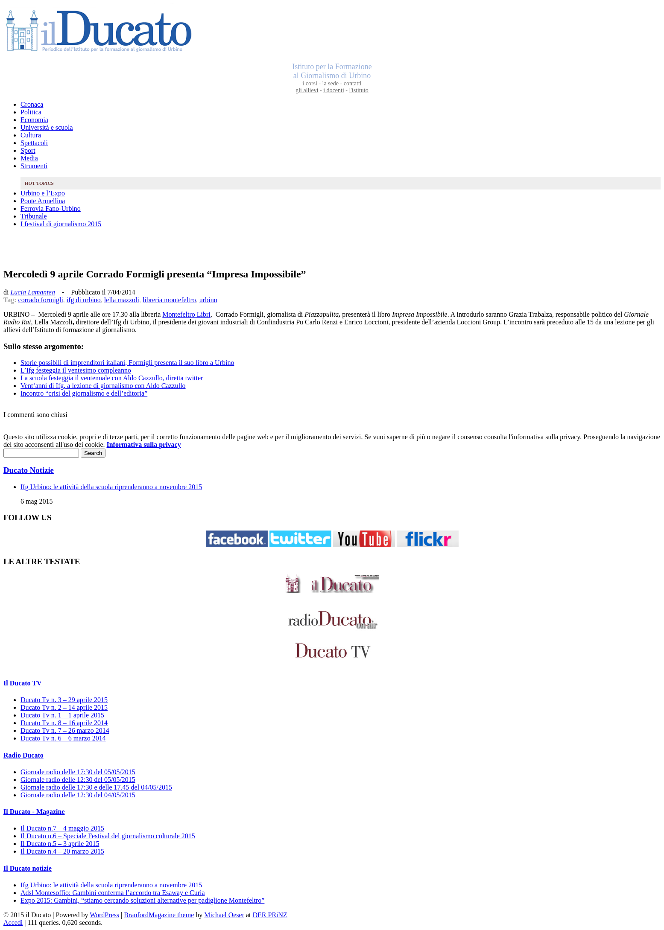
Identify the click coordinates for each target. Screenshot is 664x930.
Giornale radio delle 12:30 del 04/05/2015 (77, 795)
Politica (30, 112)
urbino (208, 299)
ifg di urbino (84, 299)
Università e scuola (46, 127)
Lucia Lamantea (32, 292)
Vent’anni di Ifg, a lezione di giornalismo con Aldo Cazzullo (103, 385)
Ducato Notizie (28, 470)
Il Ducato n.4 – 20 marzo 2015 (62, 851)
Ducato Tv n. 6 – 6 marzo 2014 (63, 738)
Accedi (13, 922)
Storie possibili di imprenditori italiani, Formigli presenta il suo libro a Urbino (127, 362)
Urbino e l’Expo (42, 193)
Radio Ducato (23, 755)
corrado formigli (40, 299)
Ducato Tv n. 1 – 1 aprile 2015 (62, 715)
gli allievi (306, 90)
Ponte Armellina (42, 200)
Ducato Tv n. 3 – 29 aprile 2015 (64, 699)
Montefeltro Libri (186, 314)
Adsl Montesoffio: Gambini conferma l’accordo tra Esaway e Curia (112, 892)
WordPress (104, 914)
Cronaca (31, 104)
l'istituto (358, 90)
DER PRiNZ (270, 914)
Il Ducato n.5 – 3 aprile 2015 (59, 843)
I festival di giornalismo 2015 (60, 223)
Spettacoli (34, 142)
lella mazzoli (121, 299)
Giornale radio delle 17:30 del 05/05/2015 (77, 771)
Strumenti (33, 165)
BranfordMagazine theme (159, 914)
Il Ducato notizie (27, 868)
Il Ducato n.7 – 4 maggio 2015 (62, 828)
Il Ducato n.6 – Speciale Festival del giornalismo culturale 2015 (107, 836)
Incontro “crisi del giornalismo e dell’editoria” (83, 393)
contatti (353, 83)
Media (29, 158)
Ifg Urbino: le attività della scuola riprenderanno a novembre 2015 (111, 486)
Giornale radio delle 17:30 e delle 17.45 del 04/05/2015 (96, 787)
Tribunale (33, 216)
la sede (330, 83)
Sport (27, 150)
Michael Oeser (224, 914)
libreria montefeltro (169, 299)
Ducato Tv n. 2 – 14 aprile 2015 (64, 707)
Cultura (30, 135)
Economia (34, 119)
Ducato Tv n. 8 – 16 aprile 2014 (64, 722)
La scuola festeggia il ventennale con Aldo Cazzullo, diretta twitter (111, 378)
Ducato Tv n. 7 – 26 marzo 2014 (64, 730)
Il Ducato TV (22, 683)
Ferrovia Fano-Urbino (50, 208)
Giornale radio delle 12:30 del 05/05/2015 (77, 779)
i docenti (333, 90)
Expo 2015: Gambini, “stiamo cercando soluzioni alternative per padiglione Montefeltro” (142, 900)
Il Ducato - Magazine (34, 811)
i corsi (309, 83)
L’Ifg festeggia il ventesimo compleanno (75, 370)
